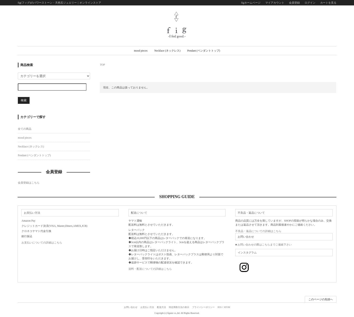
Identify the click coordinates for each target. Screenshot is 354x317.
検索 (24, 100)
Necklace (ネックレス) (167, 50)
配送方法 (161, 307)
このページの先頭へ (320, 299)
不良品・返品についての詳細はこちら (258, 231)
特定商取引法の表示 (179, 307)
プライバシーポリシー (203, 307)
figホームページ (250, 2)
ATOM (227, 307)
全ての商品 (24, 128)
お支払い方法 (147, 307)
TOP (102, 64)
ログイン (310, 2)
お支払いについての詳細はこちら (41, 242)
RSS (220, 307)
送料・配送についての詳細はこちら (150, 268)
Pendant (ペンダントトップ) (203, 50)
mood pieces (140, 50)
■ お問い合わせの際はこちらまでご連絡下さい (263, 244)
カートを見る (328, 2)
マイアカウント (274, 2)
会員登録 (294, 2)
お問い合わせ (130, 307)
